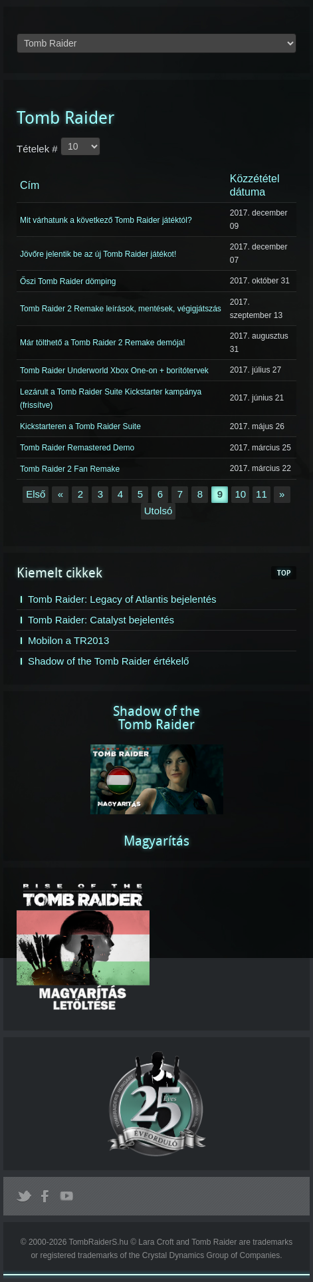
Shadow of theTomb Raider (156, 717)
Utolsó (158, 510)
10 (240, 494)
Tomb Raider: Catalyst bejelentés (101, 619)
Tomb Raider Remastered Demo (77, 447)
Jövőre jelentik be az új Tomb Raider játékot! (98, 253)
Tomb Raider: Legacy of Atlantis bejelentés (122, 599)
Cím (29, 185)
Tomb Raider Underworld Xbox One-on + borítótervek (114, 370)
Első (35, 494)
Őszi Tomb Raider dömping (68, 281)
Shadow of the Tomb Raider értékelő (108, 661)
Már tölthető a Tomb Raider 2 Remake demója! (102, 342)
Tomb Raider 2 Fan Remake (70, 469)
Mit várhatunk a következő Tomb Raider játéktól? (106, 219)
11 (261, 494)
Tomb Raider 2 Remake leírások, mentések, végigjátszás (120, 308)
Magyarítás (156, 841)
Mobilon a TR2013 (68, 640)
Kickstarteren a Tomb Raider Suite (80, 426)
